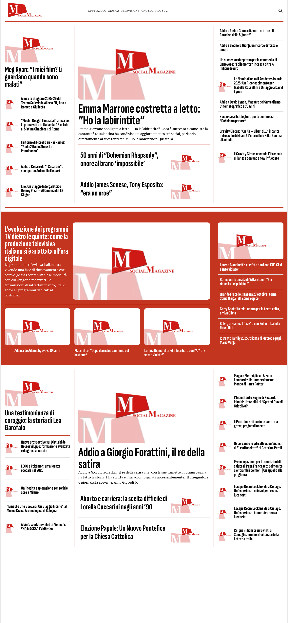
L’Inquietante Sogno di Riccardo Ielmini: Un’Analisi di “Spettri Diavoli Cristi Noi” (258, 402)
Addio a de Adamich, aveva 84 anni (37, 350)
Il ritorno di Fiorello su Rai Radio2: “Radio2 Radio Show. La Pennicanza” (43, 147)
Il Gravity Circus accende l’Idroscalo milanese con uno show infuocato (258, 156)
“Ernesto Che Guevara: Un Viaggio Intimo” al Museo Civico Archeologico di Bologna (37, 508)
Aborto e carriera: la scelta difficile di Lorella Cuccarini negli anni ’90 (123, 503)
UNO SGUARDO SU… (154, 10)
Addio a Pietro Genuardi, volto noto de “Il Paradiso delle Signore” (247, 33)
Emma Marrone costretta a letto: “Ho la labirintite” (139, 114)
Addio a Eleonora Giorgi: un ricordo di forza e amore (249, 47)
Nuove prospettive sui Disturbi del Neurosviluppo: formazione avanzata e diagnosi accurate (45, 446)
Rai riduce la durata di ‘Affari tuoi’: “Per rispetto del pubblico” (246, 282)
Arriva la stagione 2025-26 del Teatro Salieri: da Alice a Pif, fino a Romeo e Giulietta (43, 103)
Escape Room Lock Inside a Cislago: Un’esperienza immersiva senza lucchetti (257, 513)
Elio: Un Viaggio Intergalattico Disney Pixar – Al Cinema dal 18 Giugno (42, 191)
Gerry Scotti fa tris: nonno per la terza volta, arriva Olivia (250, 311)
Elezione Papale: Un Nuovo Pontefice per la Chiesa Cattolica (122, 532)
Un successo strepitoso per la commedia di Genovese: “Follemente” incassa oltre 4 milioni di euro (248, 64)
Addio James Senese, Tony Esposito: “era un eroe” (121, 189)
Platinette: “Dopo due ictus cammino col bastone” (101, 353)
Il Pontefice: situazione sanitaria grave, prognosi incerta (256, 424)
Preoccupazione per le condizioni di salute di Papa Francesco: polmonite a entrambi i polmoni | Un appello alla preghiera (258, 468)
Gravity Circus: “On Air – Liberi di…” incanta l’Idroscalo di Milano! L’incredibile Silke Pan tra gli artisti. (251, 135)
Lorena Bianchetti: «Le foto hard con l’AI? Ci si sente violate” (175, 353)
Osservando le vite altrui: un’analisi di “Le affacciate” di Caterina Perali (258, 445)
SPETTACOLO (97, 10)
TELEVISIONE (130, 10)
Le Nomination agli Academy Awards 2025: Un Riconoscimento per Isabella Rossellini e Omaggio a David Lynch (258, 85)
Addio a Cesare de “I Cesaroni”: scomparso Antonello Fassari (42, 168)
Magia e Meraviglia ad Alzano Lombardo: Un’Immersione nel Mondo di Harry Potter (254, 380)
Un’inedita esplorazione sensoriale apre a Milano (44, 490)
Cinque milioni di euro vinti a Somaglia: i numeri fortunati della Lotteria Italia (256, 535)
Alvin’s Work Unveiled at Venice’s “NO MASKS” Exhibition (43, 527)
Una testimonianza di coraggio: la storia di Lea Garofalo (33, 420)
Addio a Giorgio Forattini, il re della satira (141, 458)
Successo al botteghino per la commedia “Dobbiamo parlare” (247, 119)
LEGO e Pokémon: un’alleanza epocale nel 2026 (40, 468)
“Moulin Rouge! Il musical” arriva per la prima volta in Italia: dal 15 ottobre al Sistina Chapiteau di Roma (45, 125)
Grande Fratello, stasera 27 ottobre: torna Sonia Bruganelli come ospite (248, 296)
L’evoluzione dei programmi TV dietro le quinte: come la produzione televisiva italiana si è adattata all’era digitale (36, 243)
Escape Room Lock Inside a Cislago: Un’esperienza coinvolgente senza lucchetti (257, 491)
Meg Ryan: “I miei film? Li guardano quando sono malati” (34, 77)
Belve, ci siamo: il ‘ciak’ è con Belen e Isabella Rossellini (250, 326)
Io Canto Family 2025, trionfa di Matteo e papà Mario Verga (250, 340)
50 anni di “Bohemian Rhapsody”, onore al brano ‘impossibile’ (119, 159)
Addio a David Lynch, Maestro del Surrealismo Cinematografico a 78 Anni (250, 104)
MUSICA (113, 10)
